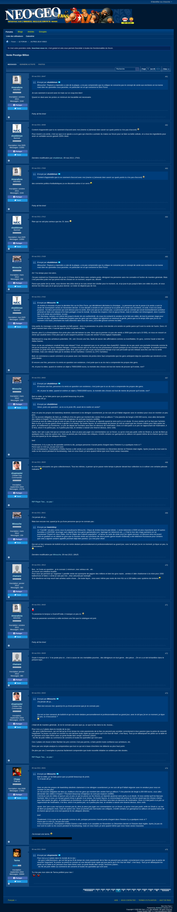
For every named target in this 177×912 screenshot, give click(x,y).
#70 (166, 565)
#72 (166, 653)
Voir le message (59, 82)
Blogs (20, 32)
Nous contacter (128, 900)
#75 (166, 850)
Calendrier (30, 36)
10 (144, 891)
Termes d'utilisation (147, 900)
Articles (31, 32)
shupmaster (16, 473)
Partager (17, 105)
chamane (17, 576)
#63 (166, 168)
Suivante (165, 891)
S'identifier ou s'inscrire (161, 2)
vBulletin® (159, 908)
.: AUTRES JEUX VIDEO (38, 42)
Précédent (89, 891)
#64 (166, 217)
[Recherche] (127, 69)
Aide (116, 900)
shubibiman (17, 136)
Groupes (43, 32)
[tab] (12, 64)
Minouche (16, 267)
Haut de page (165, 900)
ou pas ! (50, 502)
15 (151, 891)
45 (157, 891)
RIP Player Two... (39, 502)
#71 (166, 605)
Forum (13, 42)
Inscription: (13, 97)
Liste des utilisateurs (14, 36)
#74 (166, 768)
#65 (166, 257)
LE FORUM (23, 42)
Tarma (17, 860)
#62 (166, 125)
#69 (166, 513)
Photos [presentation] (41, 64)
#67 (166, 378)
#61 (166, 77)
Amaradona (16, 87)
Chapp (17, 779)
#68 (166, 462)
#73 (166, 693)
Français (12, 900)
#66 (166, 297)
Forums (9, 32)
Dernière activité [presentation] (27, 64)
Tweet (17, 108)
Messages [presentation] (12, 64)
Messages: (14, 101)
